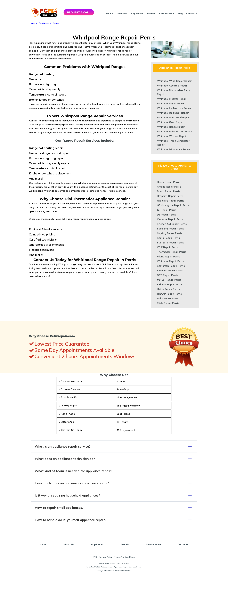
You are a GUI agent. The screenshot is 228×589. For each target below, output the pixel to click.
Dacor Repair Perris (168, 181)
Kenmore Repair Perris (170, 219)
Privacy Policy (105, 557)
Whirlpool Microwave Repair (173, 149)
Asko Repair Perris (168, 298)
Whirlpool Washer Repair (172, 136)
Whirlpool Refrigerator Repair (174, 131)
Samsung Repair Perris (170, 228)
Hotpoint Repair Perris (170, 195)
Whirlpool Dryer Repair (170, 103)
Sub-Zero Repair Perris (170, 242)
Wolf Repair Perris (168, 247)
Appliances (137, 13)
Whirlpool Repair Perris (170, 261)
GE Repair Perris (166, 209)
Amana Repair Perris (169, 186)
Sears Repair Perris (168, 237)
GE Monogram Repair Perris (173, 205)
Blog (180, 13)
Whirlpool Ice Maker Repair (173, 112)
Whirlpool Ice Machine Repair (174, 108)
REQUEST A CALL (78, 12)
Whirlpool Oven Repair (170, 122)
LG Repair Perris (166, 214)
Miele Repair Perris (168, 303)
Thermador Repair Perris (171, 251)
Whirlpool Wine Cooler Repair (174, 80)
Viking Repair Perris (168, 256)
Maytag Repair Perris (169, 233)
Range (56, 23)
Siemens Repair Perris (170, 270)
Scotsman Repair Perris (171, 265)
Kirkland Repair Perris (169, 284)
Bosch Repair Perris (168, 191)
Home (109, 13)
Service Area (166, 13)
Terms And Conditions (124, 557)
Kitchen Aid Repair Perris (172, 223)
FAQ (95, 557)
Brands (151, 13)
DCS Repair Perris (167, 275)
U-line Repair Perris (168, 289)
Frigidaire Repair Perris (170, 200)
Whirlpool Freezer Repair (171, 98)
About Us (122, 13)
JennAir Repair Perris (169, 293)
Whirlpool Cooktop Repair (172, 85)
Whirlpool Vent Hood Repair (173, 117)
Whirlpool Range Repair (171, 126)
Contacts (191, 13)
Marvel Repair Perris (169, 279)
